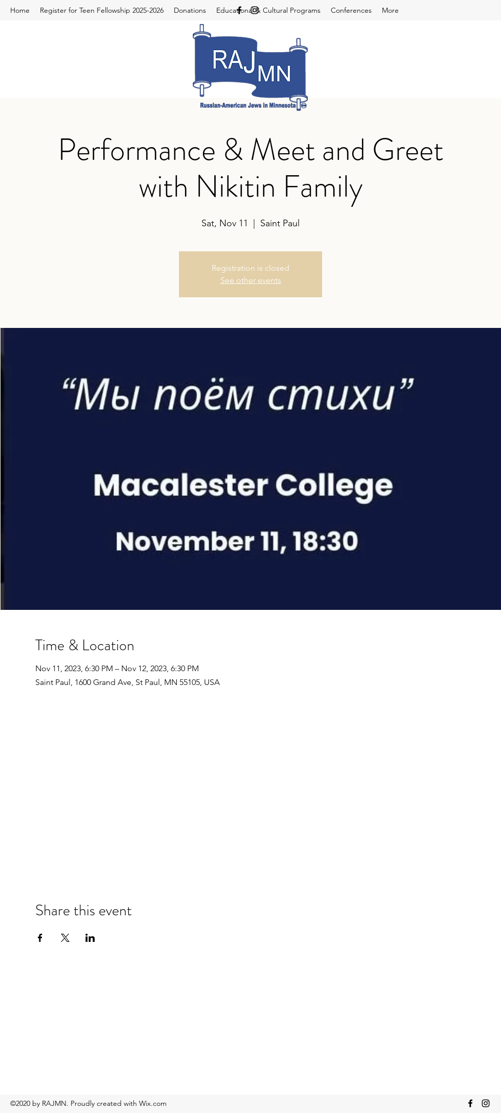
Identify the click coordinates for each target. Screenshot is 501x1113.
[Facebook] (239, 10)
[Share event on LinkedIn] (90, 938)
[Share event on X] (65, 938)
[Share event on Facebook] (40, 938)
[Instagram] (254, 10)
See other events (250, 280)
